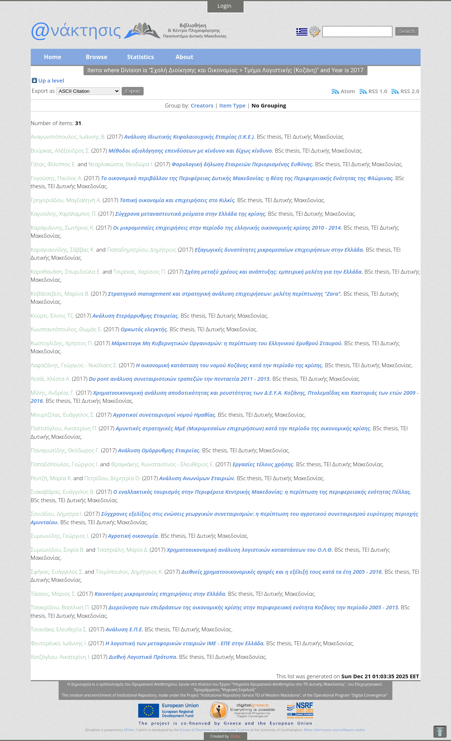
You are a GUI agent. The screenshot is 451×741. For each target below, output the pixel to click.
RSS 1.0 (378, 91)
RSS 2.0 (409, 91)
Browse (96, 57)
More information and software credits (334, 729)
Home (52, 57)
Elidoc (235, 736)
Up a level (51, 80)
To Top (439, 731)
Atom (348, 91)
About (184, 57)
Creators (202, 105)
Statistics (140, 57)
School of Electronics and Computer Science (214, 729)
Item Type (232, 105)
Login (225, 5)
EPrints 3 (130, 729)
